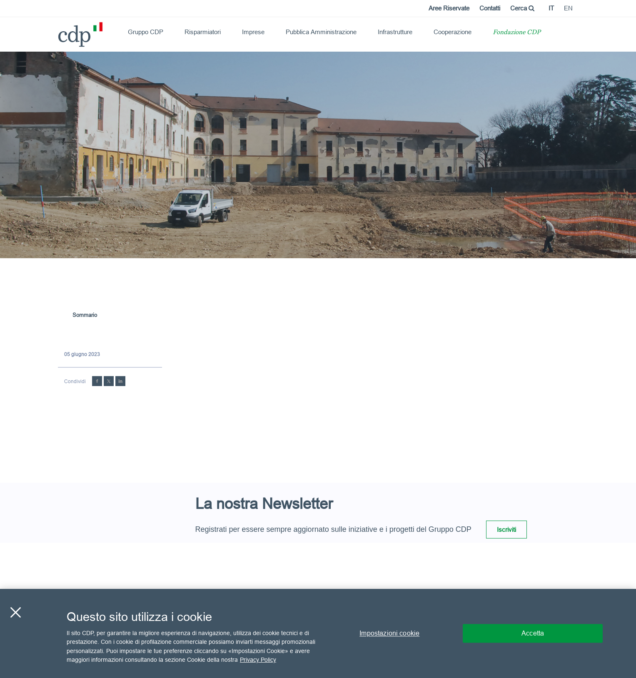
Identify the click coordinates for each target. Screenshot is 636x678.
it (551, 8)
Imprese (253, 31)
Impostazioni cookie (389, 633)
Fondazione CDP (517, 33)
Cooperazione (452, 31)
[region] (318, 633)
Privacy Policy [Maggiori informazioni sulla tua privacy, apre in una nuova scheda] (258, 659)
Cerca (522, 8)
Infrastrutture (395, 31)
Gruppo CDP (145, 31)
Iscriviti (506, 529)
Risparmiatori (203, 31)
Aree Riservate (449, 8)
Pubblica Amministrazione (321, 31)
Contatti (489, 8)
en (568, 8)
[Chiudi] (15, 612)
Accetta (532, 633)
